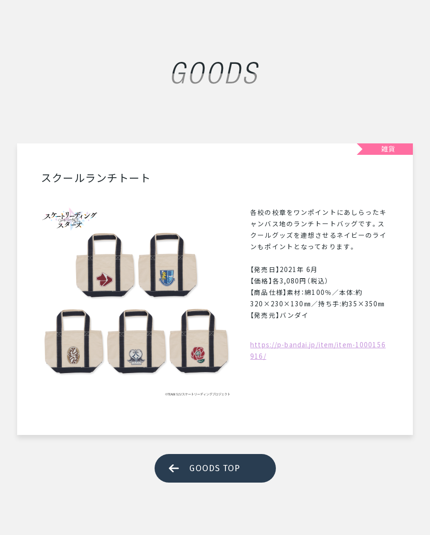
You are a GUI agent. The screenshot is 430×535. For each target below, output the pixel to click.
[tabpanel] (136, 301)
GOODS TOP (214, 468)
